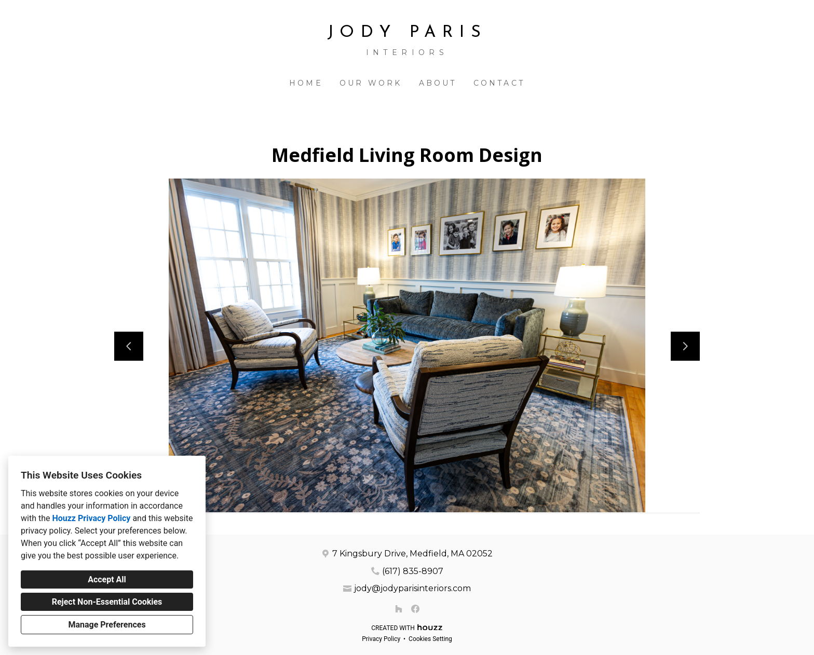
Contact (499, 83)
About (438, 83)
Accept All (107, 579)
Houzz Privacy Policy (91, 518)
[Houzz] (398, 609)
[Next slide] (685, 346)
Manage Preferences (106, 625)
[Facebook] (415, 609)
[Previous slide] (128, 346)
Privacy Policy (381, 639)
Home (306, 83)
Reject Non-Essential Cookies (107, 602)
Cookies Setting (430, 639)
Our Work (371, 83)
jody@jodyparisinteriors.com (412, 588)
